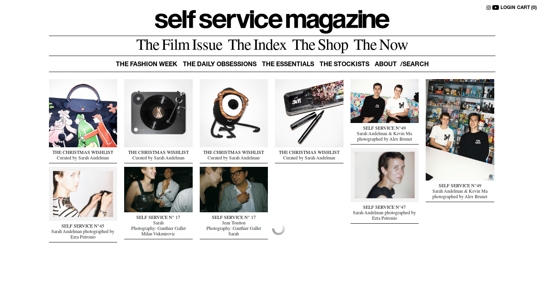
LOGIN (508, 7)
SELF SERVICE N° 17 (158, 218)
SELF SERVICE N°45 (82, 226)
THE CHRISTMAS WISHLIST (82, 153)
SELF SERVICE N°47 (384, 208)
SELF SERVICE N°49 (384, 129)
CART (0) (527, 7)
